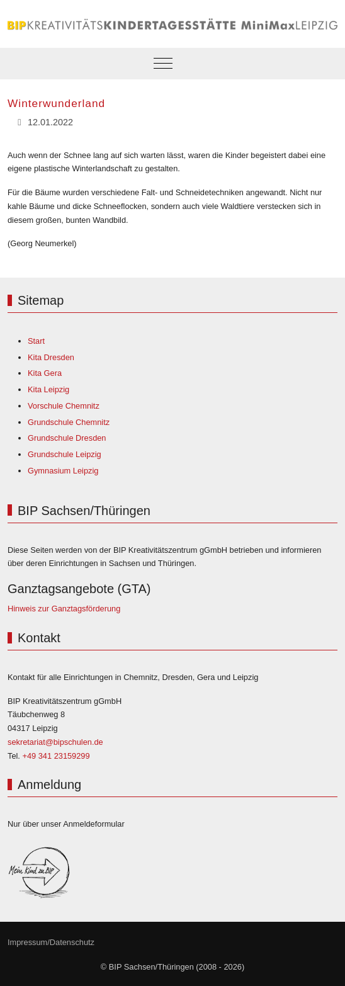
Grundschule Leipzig (64, 454)
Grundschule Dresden (67, 438)
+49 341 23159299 (55, 756)
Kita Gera (45, 373)
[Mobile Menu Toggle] (163, 63)
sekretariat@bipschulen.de (55, 742)
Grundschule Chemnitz (69, 422)
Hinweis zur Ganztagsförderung (64, 608)
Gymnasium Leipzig (63, 470)
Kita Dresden (51, 357)
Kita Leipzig (48, 389)
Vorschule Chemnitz (63, 406)
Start (36, 341)
